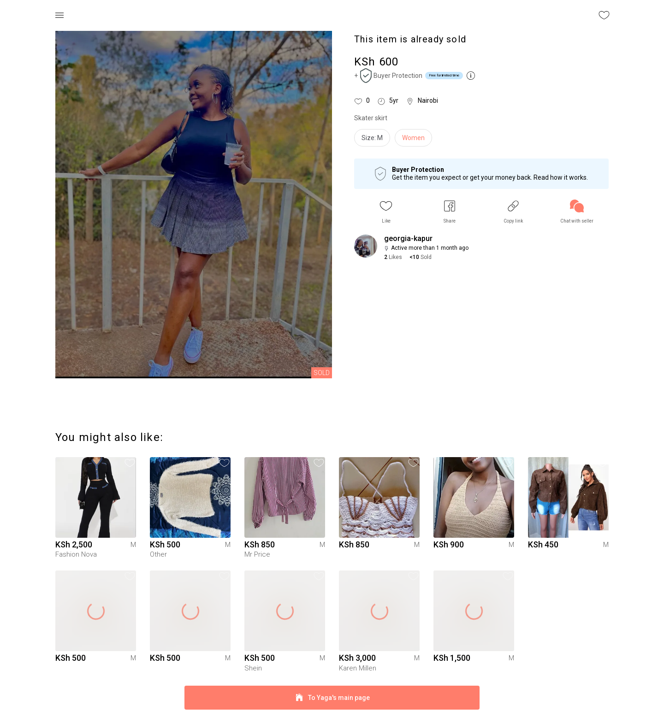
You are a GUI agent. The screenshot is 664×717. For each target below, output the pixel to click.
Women (413, 137)
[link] (576, 211)
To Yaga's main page (332, 698)
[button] (386, 211)
